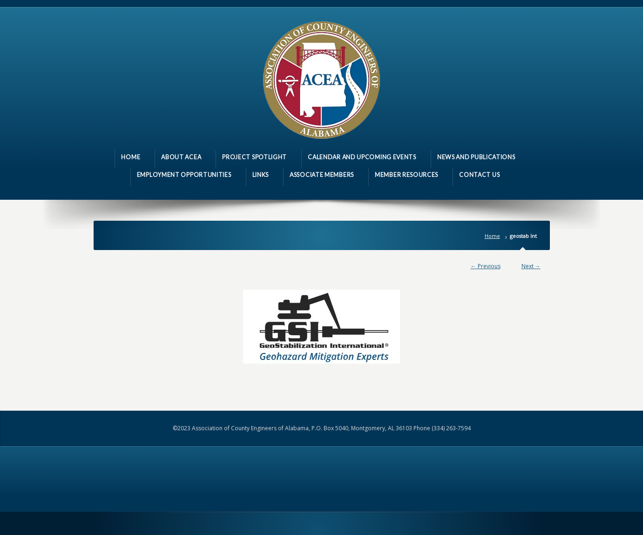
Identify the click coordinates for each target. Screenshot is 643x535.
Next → (531, 266)
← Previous (486, 266)
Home (492, 235)
